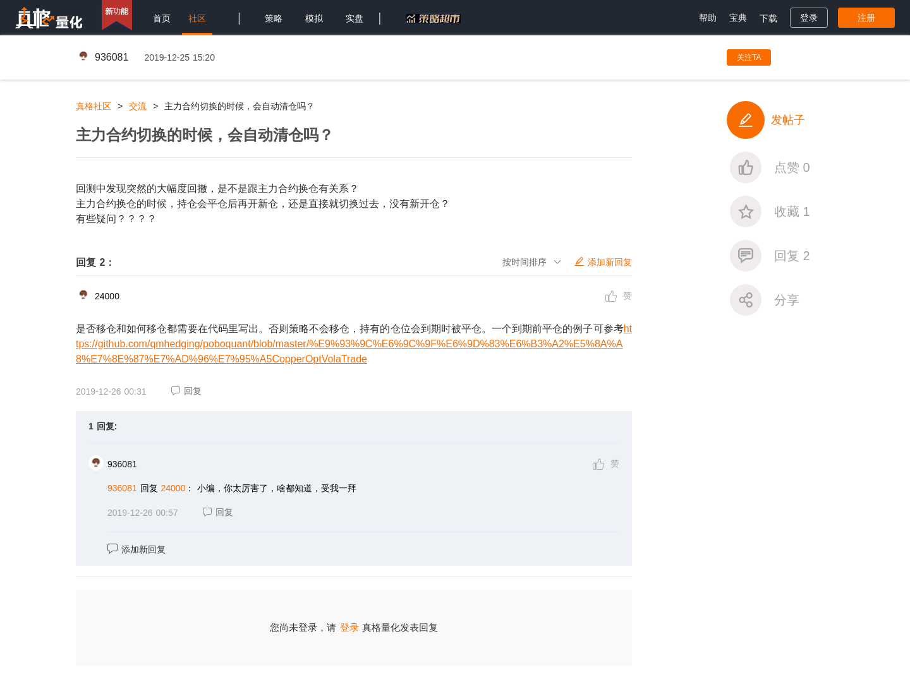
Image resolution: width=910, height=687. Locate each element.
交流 (138, 106)
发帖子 (766, 120)
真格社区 (93, 106)
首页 (162, 18)
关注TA (749, 57)
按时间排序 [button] (532, 262)
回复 (186, 391)
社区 (197, 18)
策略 (273, 18)
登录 (349, 627)
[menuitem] (162, 17)
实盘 (354, 18)
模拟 (314, 18)
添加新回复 (136, 549)
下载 (768, 18)
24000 (107, 296)
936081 (111, 57)
